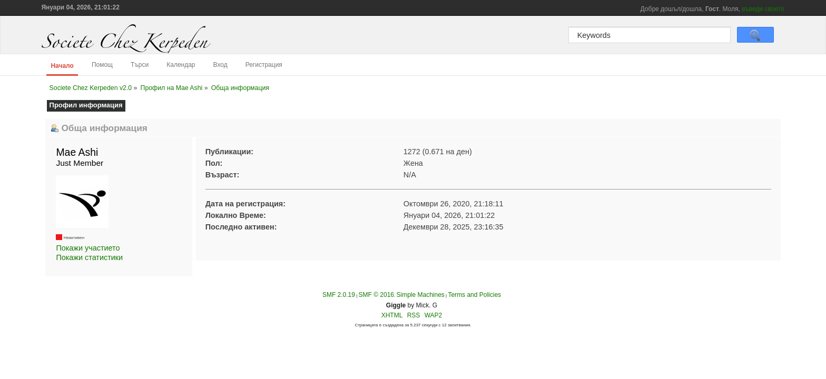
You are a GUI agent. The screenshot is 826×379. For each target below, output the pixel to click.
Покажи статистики (89, 257)
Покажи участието (88, 248)
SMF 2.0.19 (338, 294)
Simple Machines (420, 294)
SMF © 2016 (376, 294)
